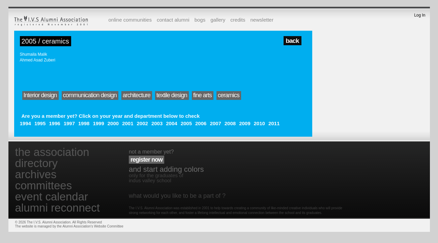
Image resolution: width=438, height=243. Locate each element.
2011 (274, 123)
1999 (98, 123)
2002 (142, 123)
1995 (40, 123)
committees (43, 185)
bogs (200, 20)
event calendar (51, 196)
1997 (69, 123)
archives (36, 174)
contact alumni (173, 20)
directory (36, 163)
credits (237, 20)
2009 (244, 123)
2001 (127, 123)
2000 (113, 123)
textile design (171, 95)
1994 (25, 123)
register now (146, 159)
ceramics (228, 95)
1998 (83, 123)
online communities (130, 20)
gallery (217, 20)
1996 (54, 123)
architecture (136, 95)
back (292, 40)
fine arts (202, 95)
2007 (215, 123)
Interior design (40, 95)
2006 (200, 123)
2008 (230, 123)
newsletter (262, 20)
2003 (157, 123)
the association (52, 152)
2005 (186, 123)
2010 (259, 123)
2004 (171, 123)
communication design (90, 95)
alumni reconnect (57, 207)
